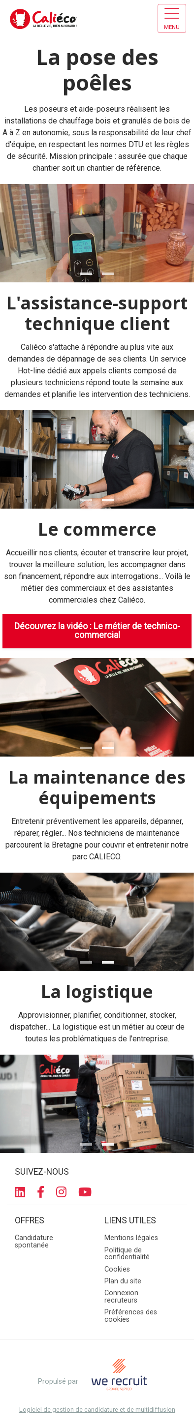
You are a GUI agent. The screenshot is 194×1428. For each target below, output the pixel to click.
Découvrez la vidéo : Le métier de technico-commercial (97, 630)
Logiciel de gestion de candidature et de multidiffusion (97, 1410)
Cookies (117, 1269)
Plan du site (122, 1281)
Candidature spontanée (34, 1241)
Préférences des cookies (130, 1315)
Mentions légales (131, 1238)
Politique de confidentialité (127, 1253)
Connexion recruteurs (121, 1296)
